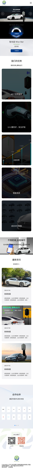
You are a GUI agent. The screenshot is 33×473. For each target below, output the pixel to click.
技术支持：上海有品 (7, 467)
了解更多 (16, 33)
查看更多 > (16, 264)
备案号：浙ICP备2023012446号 (14, 465)
